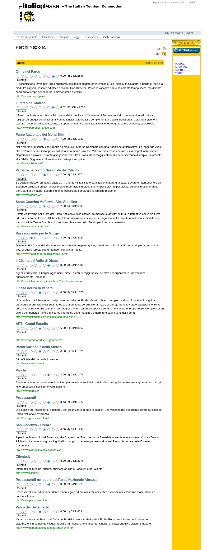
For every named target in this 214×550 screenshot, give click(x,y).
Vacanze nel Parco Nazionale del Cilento (47, 170)
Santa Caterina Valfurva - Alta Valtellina (46, 202)
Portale (33, 37)
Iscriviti (190, 32)
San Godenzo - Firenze (33, 425)
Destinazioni (91, 37)
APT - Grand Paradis (32, 324)
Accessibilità (177, 2)
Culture (180, 70)
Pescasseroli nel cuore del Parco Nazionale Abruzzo (57, 480)
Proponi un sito (153, 62)
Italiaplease (48, 37)
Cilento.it (23, 456)
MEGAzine (186, 50)
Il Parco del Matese (31, 103)
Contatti (191, 2)
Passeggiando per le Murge (37, 233)
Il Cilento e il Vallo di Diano (37, 260)
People (180, 63)
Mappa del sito (160, 2)
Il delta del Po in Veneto (34, 288)
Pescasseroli (26, 397)
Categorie (64, 37)
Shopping (181, 67)
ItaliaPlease (70, 13)
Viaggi (77, 37)
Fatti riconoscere (174, 32)
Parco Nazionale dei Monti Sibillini (42, 134)
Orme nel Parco (28, 71)
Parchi (21, 370)
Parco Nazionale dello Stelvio (39, 347)
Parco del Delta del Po (33, 507)
